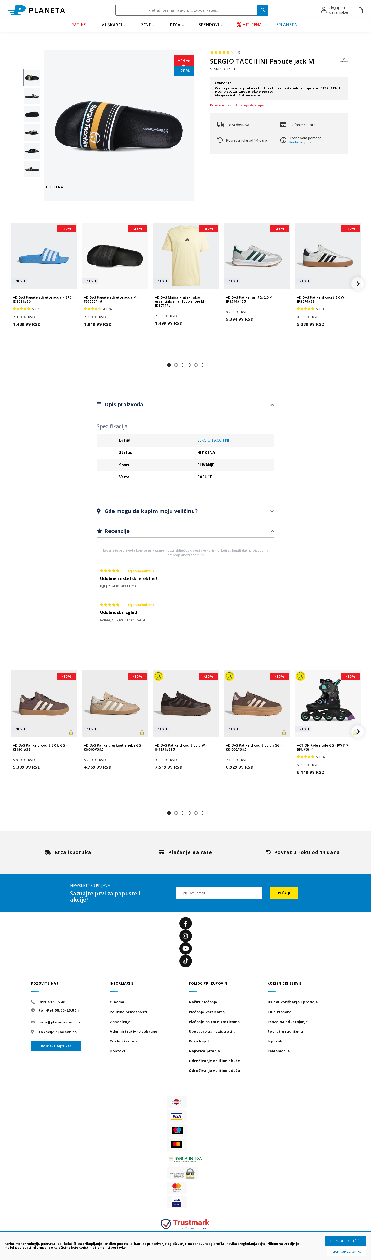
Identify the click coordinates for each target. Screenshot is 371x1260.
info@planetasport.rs (60, 1022)
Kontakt (118, 1051)
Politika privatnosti (128, 1011)
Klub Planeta (280, 1011)
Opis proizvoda (123, 404)
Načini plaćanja (203, 1002)
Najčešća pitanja (204, 1051)
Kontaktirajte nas (56, 1046)
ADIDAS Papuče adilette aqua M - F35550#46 (111, 300)
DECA (175, 24)
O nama (117, 1002)
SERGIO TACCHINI (213, 440)
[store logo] (36, 10)
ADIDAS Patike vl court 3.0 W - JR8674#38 (321, 300)
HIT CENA (249, 24)
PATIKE (78, 24)
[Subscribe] (284, 893)
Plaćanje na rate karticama (214, 1021)
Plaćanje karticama (207, 1011)
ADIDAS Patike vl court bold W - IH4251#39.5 (181, 748)
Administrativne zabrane (133, 1031)
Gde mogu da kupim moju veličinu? (150, 510)
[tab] (185, 404)
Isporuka (276, 1041)
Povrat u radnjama (285, 1031)
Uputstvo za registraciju (212, 1031)
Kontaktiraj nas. (300, 142)
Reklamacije (279, 1051)
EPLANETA (286, 24)
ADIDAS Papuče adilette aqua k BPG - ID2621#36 (43, 300)
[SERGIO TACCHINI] (344, 62)
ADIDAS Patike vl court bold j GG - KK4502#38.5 (254, 748)
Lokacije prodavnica (58, 1031)
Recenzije (116, 530)
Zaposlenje (120, 1021)
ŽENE (146, 24)
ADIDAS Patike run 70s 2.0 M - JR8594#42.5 (250, 300)
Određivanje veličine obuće (214, 1060)
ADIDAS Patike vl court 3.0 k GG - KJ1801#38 (40, 748)
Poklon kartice (123, 1041)
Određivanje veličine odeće (214, 1070)
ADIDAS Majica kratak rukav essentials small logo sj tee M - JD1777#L (180, 302)
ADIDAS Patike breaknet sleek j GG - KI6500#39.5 (113, 748)
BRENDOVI (209, 24)
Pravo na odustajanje (288, 1021)
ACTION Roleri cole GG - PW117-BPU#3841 (323, 748)
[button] (334, 10)
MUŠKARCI (111, 24)
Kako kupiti (200, 1041)
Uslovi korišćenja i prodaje (293, 1002)
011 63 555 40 (53, 1002)
